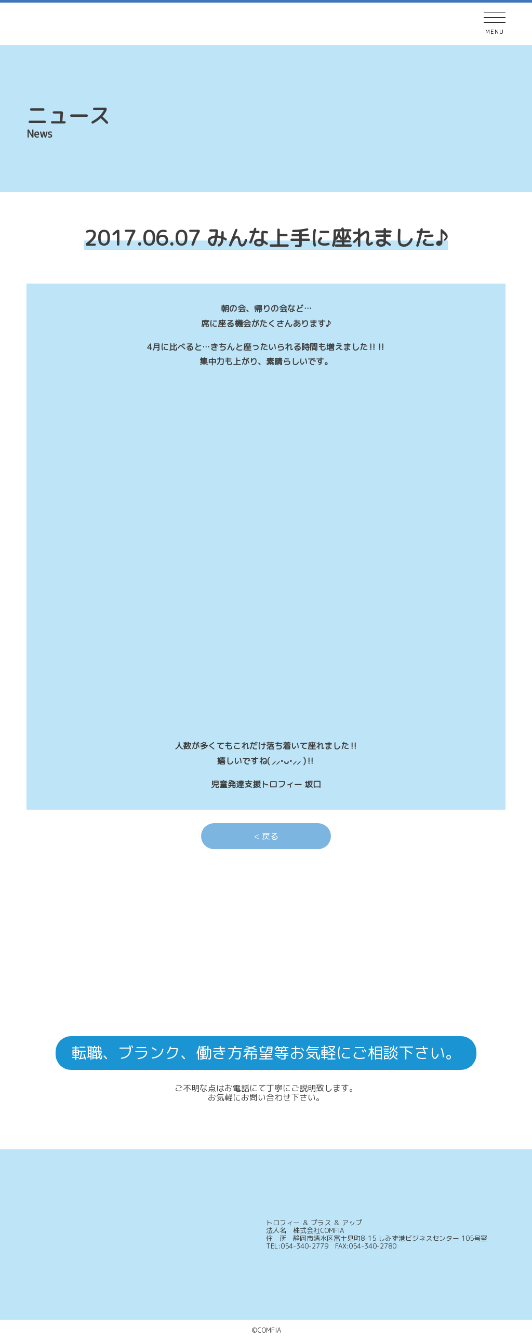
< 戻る (266, 836)
